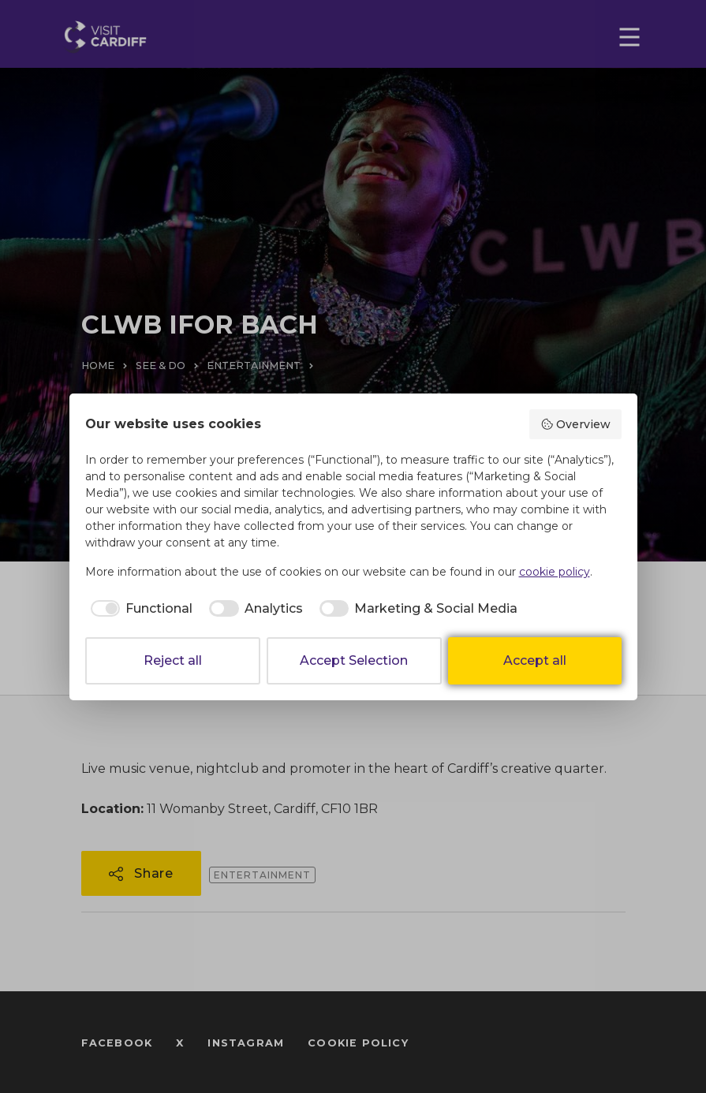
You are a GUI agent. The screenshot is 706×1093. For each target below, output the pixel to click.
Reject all (173, 660)
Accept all (534, 660)
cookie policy (554, 572)
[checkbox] (139, 608)
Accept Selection (354, 660)
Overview (575, 424)
